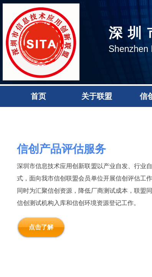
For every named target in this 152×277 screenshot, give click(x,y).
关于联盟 (96, 96)
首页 (38, 96)
